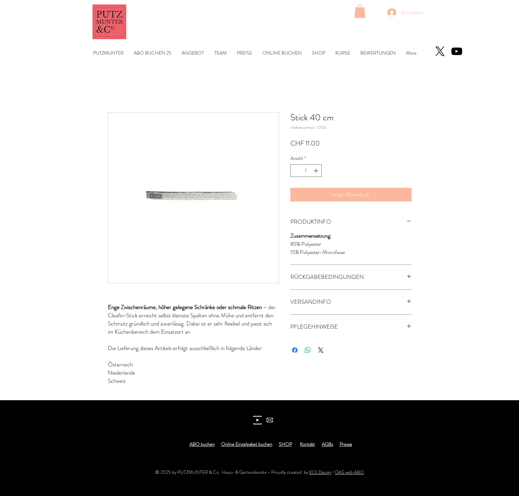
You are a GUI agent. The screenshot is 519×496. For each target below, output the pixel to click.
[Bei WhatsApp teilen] (308, 350)
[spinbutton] (306, 171)
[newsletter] (269, 420)
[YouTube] (456, 51)
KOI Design (320, 472)
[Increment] (316, 171)
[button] (359, 11)
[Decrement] (295, 171)
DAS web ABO (349, 472)
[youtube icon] (257, 420)
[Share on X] (321, 350)
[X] (440, 51)
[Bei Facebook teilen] (295, 350)
